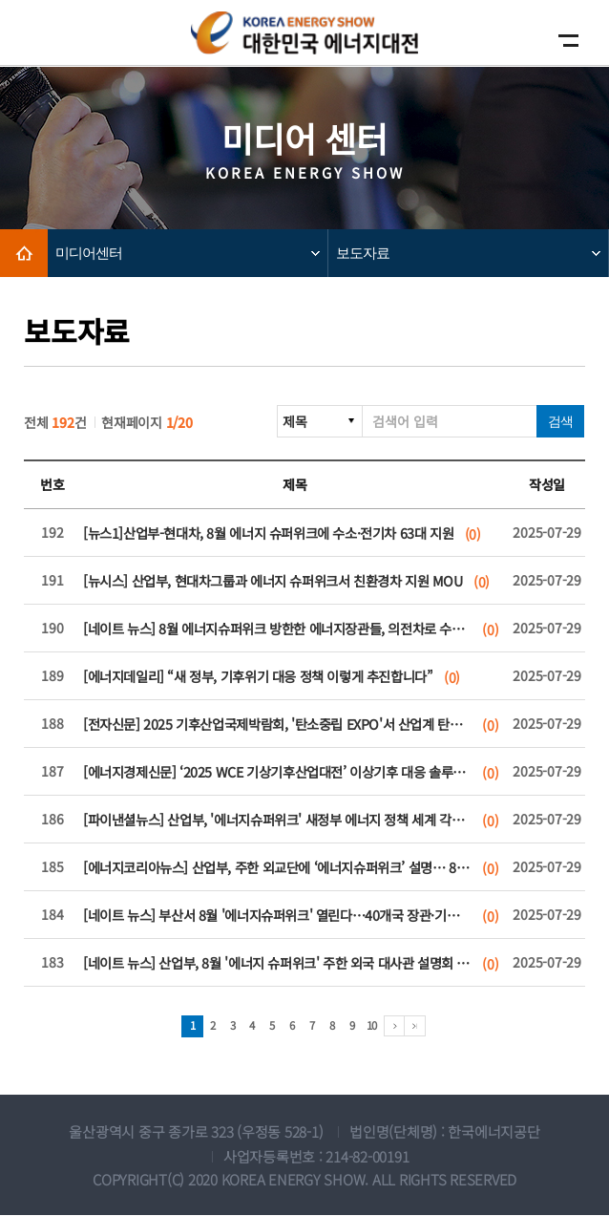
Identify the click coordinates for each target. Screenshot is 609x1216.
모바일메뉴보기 (564, 40)
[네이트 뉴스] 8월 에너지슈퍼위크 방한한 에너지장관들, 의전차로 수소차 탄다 (276, 629)
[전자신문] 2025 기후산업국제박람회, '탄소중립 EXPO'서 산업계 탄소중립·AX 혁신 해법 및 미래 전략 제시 (276, 725)
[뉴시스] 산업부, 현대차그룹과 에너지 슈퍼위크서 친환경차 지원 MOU (276, 581)
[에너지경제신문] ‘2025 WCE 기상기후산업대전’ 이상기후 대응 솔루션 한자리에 (276, 772)
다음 (400, 1026)
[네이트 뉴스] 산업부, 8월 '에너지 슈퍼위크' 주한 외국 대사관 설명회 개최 (276, 963)
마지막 (421, 1026)
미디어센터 (88, 253)
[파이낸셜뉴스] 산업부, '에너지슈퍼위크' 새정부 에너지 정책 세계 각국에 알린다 (276, 820)
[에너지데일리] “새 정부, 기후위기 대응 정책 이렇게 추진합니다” (276, 677)
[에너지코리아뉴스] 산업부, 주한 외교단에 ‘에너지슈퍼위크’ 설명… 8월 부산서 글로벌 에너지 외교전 (276, 868)
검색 (560, 421)
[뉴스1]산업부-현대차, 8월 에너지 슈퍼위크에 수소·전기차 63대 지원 (276, 533)
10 (375, 1026)
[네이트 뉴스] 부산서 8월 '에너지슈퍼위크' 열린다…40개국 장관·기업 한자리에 (276, 916)
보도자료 (362, 253)
